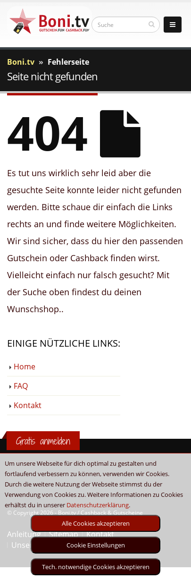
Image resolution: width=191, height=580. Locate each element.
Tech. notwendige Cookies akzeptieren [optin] (95, 567)
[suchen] (151, 24)
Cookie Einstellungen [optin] (95, 545)
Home (24, 366)
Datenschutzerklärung (97, 505)
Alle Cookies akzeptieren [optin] (96, 523)
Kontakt (28, 405)
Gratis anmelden (43, 441)
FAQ (21, 386)
